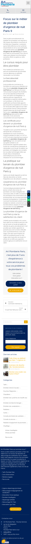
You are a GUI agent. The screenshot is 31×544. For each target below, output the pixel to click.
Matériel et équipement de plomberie (14, 422)
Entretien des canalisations (11, 406)
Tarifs (5, 384)
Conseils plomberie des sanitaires (13, 416)
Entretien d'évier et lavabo (11, 388)
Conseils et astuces (9, 419)
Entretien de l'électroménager (12, 403)
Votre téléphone (10, 338)
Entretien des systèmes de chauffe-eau (15, 398)
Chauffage (6, 426)
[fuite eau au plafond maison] (5, 359)
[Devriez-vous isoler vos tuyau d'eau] (5, 373)
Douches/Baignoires (9, 391)
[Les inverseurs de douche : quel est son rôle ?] (5, 366)
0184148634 (7, 532)
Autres (5, 413)
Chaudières (6, 394)
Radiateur (6, 409)
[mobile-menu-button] (28, 3)
